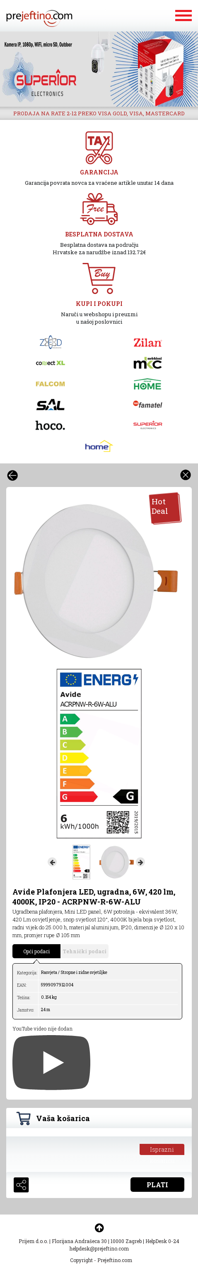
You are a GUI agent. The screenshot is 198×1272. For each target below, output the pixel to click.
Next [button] (140, 861)
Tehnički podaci (84, 951)
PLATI (157, 1184)
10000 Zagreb (126, 1241)
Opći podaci (36, 951)
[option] (99, 69)
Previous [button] (52, 861)
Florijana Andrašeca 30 (79, 1241)
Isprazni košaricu (162, 1150)
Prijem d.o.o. (33, 1241)
